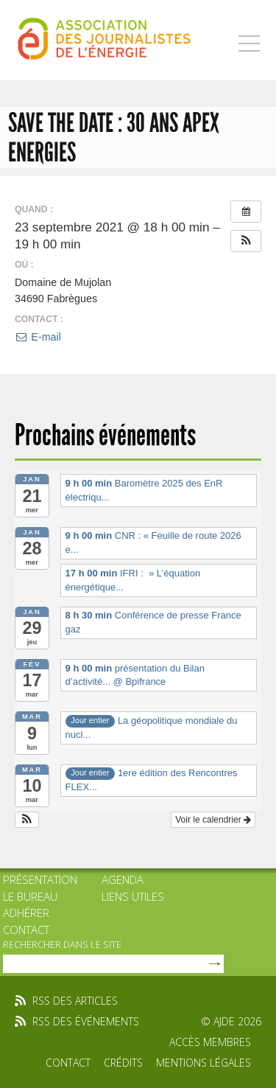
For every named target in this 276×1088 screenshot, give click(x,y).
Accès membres (210, 1042)
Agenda (123, 879)
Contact (26, 929)
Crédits (123, 1063)
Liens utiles (133, 896)
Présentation (40, 879)
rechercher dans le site (62, 944)
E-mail (38, 337)
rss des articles (75, 1001)
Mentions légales (203, 1063)
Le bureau (30, 896)
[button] (246, 241)
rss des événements (85, 1021)
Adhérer (26, 912)
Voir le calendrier (213, 820)
